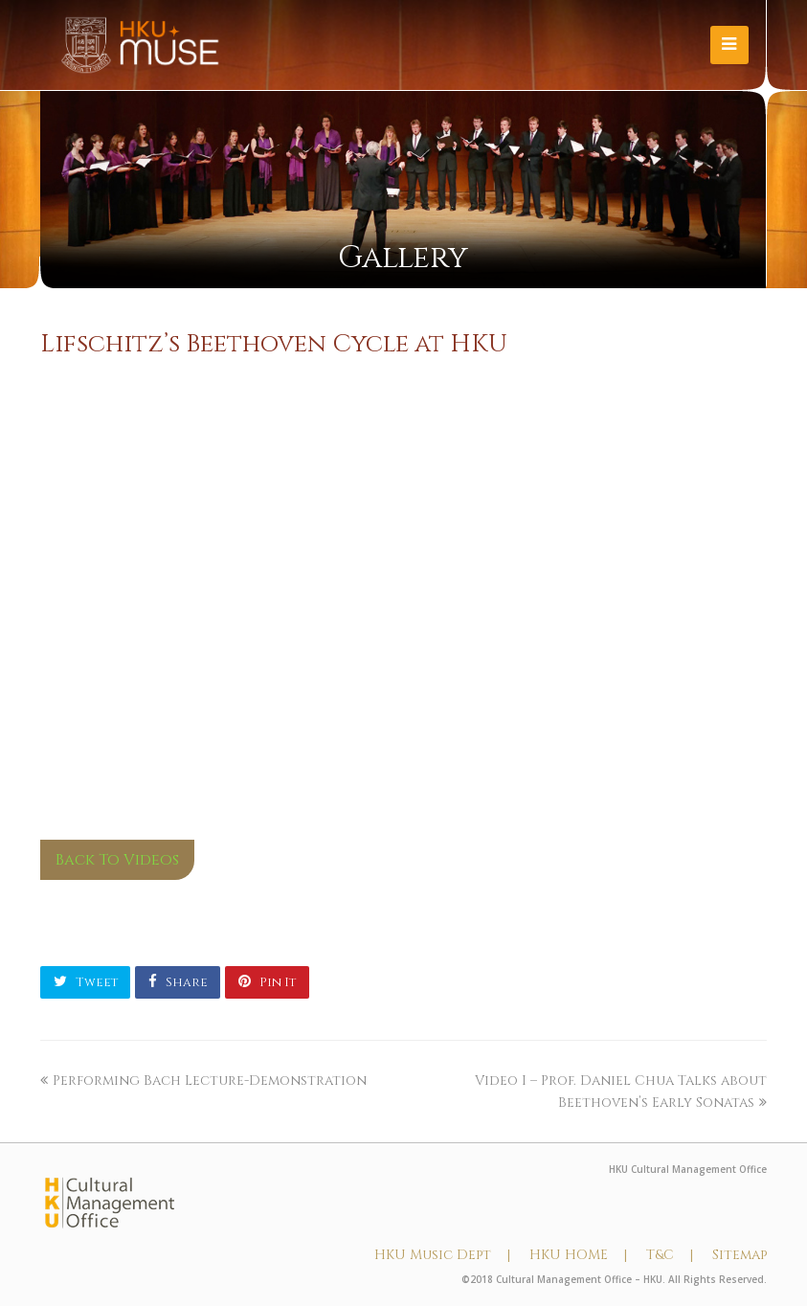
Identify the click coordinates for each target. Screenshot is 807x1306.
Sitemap (739, 1255)
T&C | (669, 1255)
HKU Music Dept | (442, 1255)
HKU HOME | (578, 1255)
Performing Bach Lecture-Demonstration (203, 1080)
